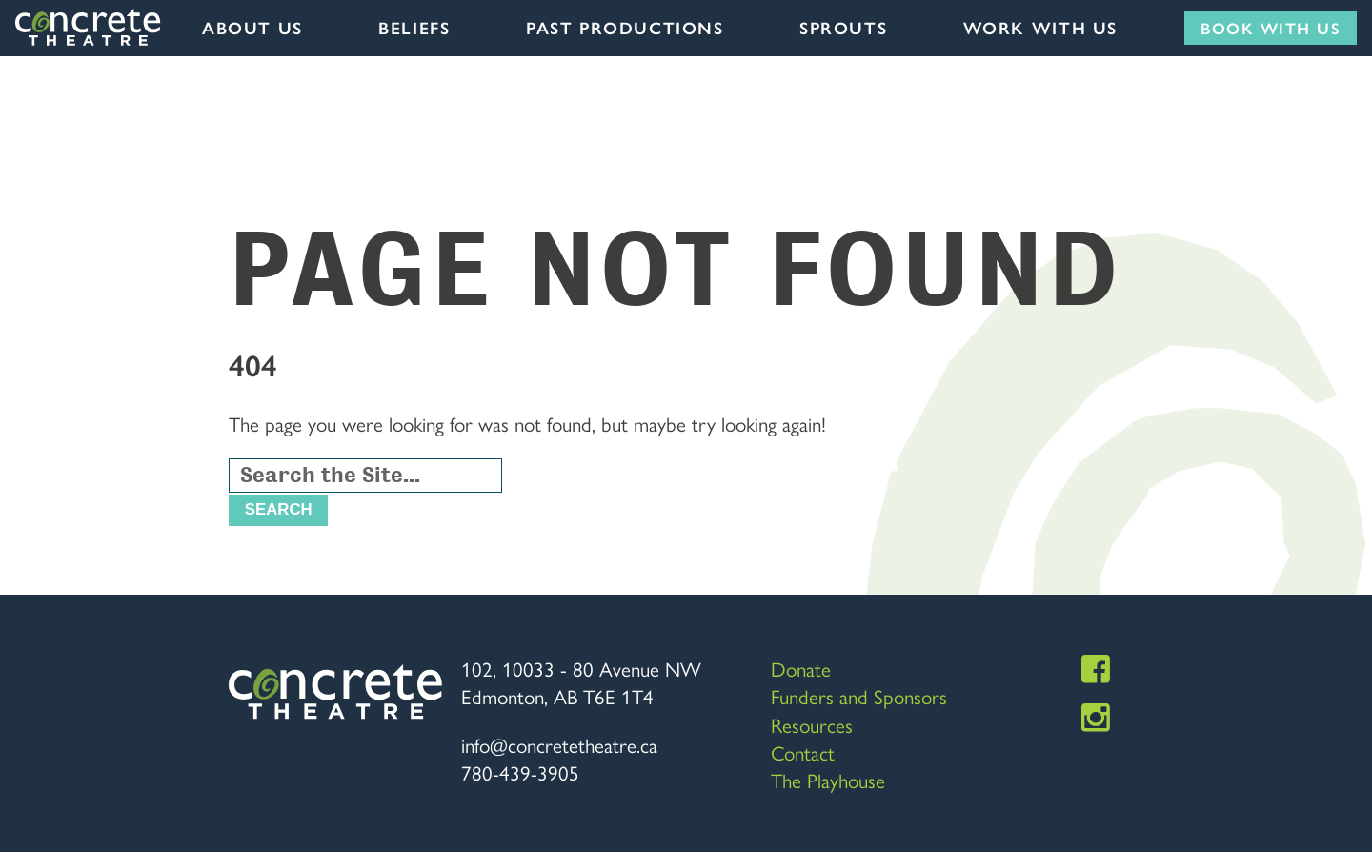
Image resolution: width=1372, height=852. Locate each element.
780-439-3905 (520, 772)
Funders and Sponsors (859, 695)
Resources (812, 724)
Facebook (1095, 669)
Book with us (1270, 27)
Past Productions (625, 27)
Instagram (1095, 717)
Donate (801, 668)
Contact (803, 752)
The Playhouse (828, 779)
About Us (252, 27)
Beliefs (414, 27)
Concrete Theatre (89, 28)
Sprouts (843, 27)
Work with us (1040, 27)
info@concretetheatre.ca (559, 744)
